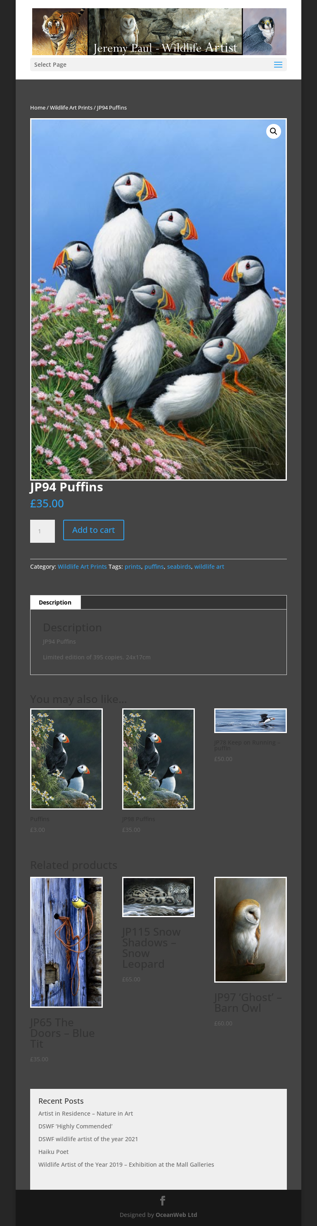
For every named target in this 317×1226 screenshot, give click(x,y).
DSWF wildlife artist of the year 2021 (88, 1139)
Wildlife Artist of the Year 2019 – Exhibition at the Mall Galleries (126, 1164)
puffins (154, 566)
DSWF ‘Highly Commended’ (75, 1126)
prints (133, 566)
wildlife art (209, 566)
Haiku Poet (53, 1152)
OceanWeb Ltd (176, 1215)
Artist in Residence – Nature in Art (85, 1113)
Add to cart (93, 529)
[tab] (55, 602)
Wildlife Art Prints (71, 107)
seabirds (179, 566)
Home (37, 107)
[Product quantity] (42, 531)
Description (55, 602)
